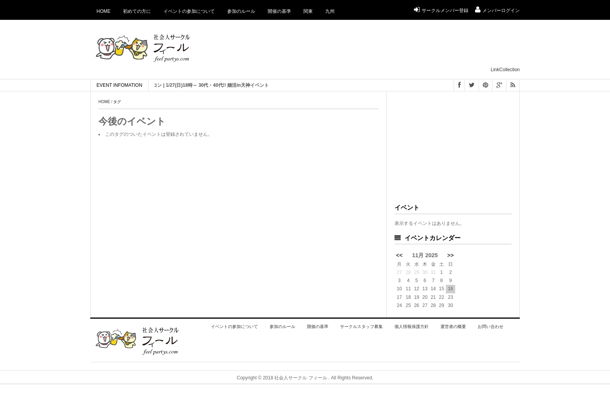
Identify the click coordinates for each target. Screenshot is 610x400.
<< (399, 255)
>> (450, 255)
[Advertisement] (378, 47)
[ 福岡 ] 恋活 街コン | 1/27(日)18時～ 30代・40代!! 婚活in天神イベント (199, 85)
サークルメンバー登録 (441, 10)
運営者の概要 (453, 326)
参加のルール (241, 11)
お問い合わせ (490, 326)
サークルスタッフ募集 (361, 326)
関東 (308, 11)
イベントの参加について (189, 11)
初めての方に (137, 11)
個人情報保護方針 (411, 326)
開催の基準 (279, 11)
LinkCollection (505, 69)
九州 (330, 11)
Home (103, 11)
